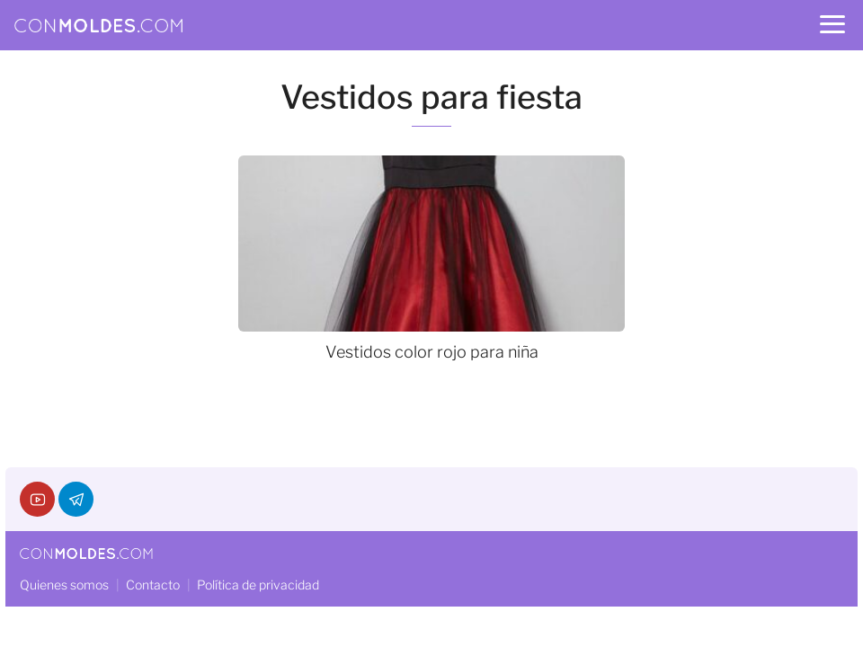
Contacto (153, 584)
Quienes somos (64, 584)
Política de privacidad (258, 584)
